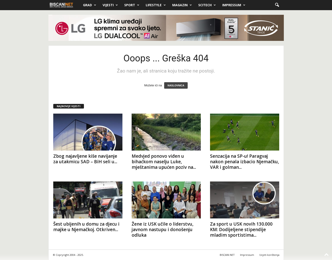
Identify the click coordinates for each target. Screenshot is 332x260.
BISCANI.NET (227, 255)
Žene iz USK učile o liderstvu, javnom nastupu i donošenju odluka (162, 229)
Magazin (182, 5)
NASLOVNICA (176, 85)
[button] (277, 5)
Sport (131, 5)
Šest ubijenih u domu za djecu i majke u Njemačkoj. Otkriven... (86, 227)
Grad (89, 5)
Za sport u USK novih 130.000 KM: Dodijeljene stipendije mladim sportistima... (241, 229)
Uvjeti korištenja (269, 255)
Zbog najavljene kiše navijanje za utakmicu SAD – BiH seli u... (85, 159)
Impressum (233, 5)
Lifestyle (156, 5)
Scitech (207, 5)
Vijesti (110, 5)
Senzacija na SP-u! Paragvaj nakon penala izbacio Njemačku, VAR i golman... (244, 161)
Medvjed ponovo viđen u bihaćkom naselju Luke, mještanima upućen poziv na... (164, 161)
